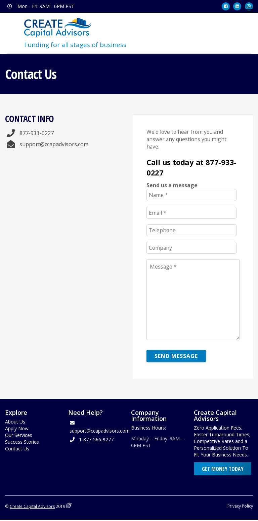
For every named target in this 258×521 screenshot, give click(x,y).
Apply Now (17, 429)
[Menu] (249, 9)
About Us (15, 422)
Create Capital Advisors (32, 507)
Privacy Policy (240, 507)
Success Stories (22, 443)
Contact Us (17, 449)
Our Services (18, 436)
